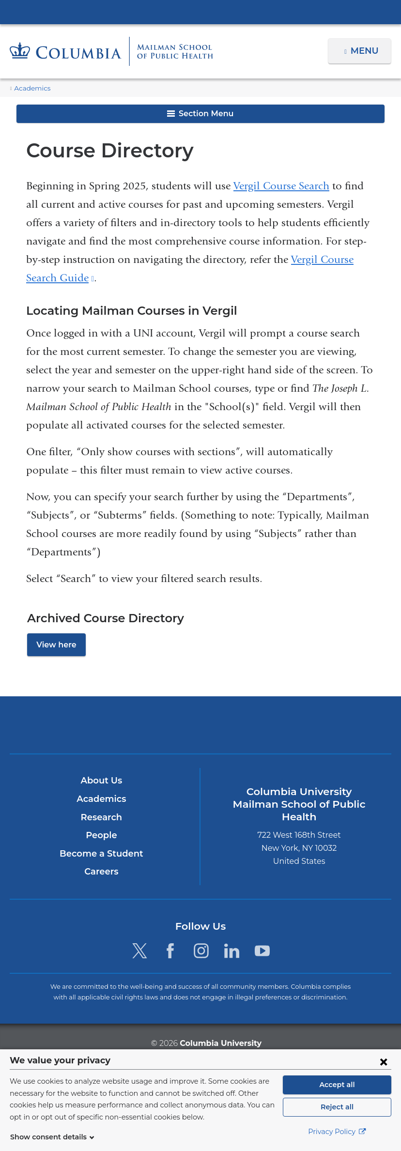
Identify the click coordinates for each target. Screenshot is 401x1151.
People (101, 836)
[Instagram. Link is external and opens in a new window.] (201, 951)
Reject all (337, 1107)
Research (101, 817)
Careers (101, 872)
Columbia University (220, 1043)
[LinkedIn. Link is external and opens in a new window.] (232, 951)
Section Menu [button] (200, 113)
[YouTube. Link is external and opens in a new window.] (262, 951)
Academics (30, 88)
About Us (101, 781)
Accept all (337, 1085)
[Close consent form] (383, 1061)
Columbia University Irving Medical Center (200, 12)
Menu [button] (366, 51)
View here (54, 645)
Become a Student (101, 854)
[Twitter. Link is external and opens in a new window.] (140, 951)
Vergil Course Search (281, 186)
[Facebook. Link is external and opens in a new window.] (170, 951)
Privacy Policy (337, 1132)
